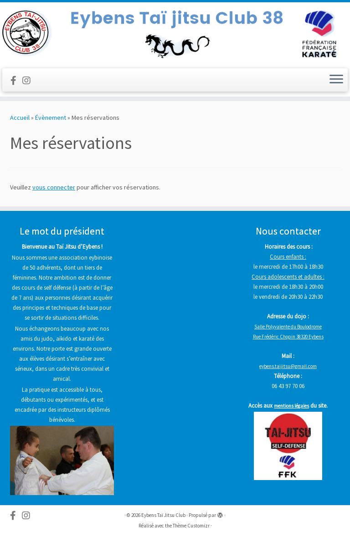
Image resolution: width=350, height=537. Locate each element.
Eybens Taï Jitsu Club (163, 515)
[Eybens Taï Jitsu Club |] (175, 34)
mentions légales (291, 406)
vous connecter (53, 187)
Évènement (50, 117)
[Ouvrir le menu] (336, 80)
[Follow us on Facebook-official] (16, 80)
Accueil (20, 117)
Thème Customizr (191, 525)
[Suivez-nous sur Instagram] (29, 80)
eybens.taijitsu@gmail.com (288, 366)
